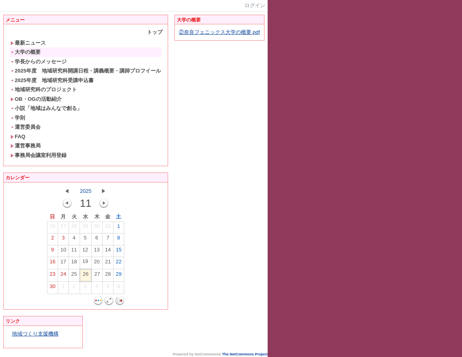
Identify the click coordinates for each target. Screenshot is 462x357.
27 (63, 228)
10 (63, 251)
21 (108, 263)
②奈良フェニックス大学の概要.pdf (219, 32)
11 (74, 251)
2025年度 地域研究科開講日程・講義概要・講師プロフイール (85, 71)
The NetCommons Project (244, 354)
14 (108, 251)
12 (85, 251)
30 (97, 228)
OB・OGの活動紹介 (36, 99)
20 (97, 263)
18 (74, 263)
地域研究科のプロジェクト (43, 89)
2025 (85, 191)
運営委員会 (25, 127)
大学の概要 (25, 52)
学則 (17, 118)
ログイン (255, 5)
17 (63, 263)
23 (52, 275)
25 (74, 275)
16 (52, 263)
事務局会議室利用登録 (38, 155)
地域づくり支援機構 (35, 334)
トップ (154, 32)
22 (118, 263)
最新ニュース (28, 43)
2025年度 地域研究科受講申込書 (52, 80)
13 (97, 251)
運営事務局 (25, 146)
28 (74, 228)
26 (52, 228)
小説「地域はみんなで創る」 (46, 108)
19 (85, 263)
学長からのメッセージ (38, 62)
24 (63, 275)
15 (118, 251)
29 (85, 228)
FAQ (17, 136)
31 (108, 228)
